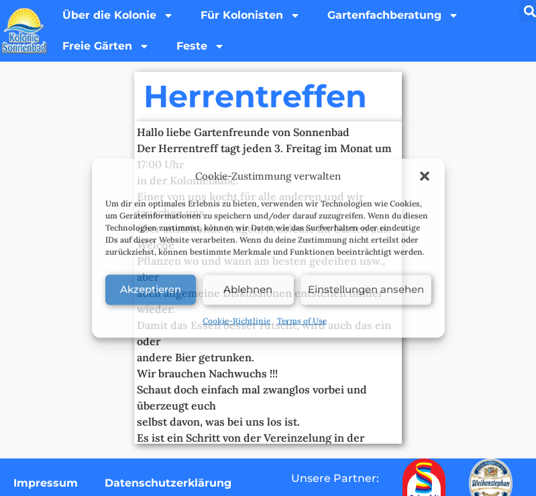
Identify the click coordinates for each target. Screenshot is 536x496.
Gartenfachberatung (393, 15)
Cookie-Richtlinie (236, 320)
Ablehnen (247, 289)
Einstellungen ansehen (366, 289)
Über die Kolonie (118, 15)
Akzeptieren (150, 289)
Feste (200, 46)
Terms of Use (302, 320)
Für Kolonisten (251, 15)
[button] (424, 176)
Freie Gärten (106, 46)
